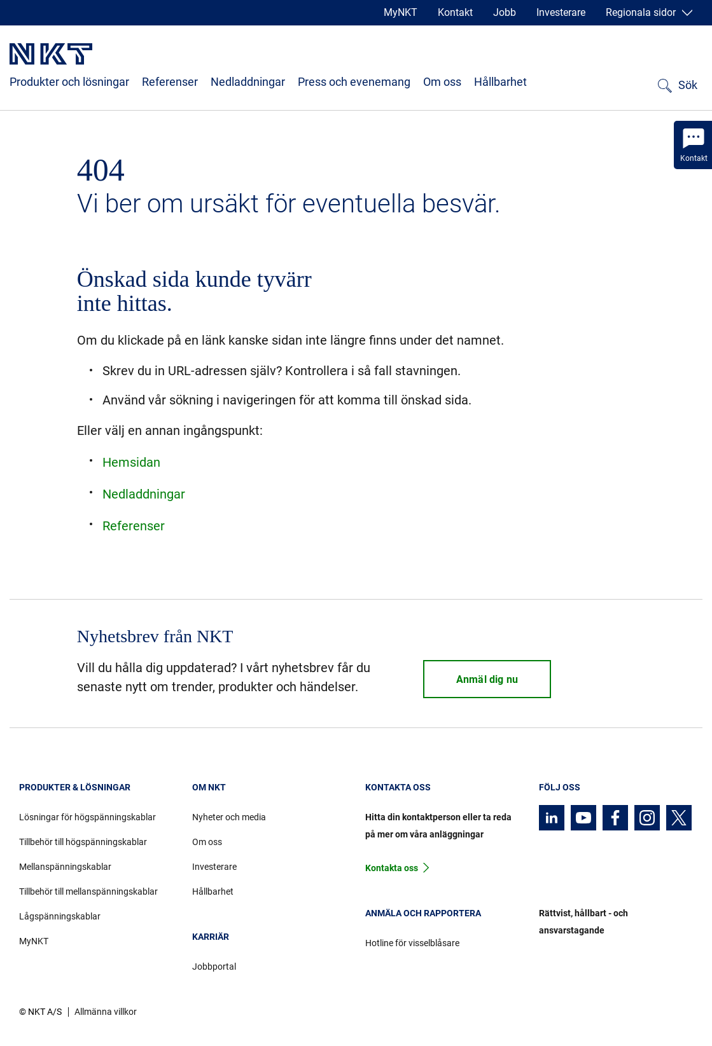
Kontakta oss (391, 868)
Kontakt (455, 12)
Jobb (504, 12)
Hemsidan (131, 462)
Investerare (560, 12)
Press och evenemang (354, 81)
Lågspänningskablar (60, 916)
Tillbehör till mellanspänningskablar (88, 891)
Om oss (442, 81)
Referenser (170, 81)
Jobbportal (214, 966)
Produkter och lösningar (69, 81)
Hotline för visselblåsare (412, 943)
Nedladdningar (248, 81)
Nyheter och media (229, 817)
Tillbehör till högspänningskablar (83, 842)
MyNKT (400, 12)
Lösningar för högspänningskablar (87, 817)
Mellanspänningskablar (65, 867)
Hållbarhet (500, 81)
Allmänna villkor (105, 1012)
